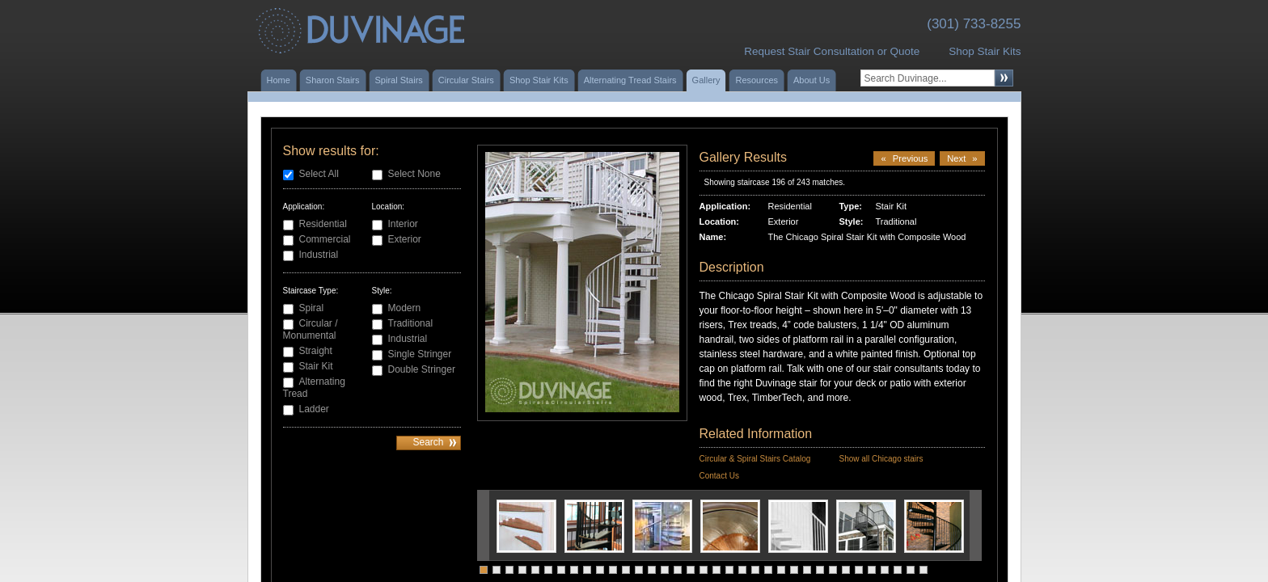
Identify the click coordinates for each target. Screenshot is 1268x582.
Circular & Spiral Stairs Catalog (755, 458)
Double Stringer (421, 369)
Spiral (311, 308)
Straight (315, 350)
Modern (404, 308)
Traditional (410, 323)
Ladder (314, 409)
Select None (414, 173)
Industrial (319, 254)
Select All (319, 173)
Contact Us (719, 475)
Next (962, 158)
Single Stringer (420, 354)
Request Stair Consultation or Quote (831, 51)
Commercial (325, 239)
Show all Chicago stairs (881, 458)
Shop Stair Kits (985, 51)
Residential (323, 224)
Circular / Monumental (310, 329)
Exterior (404, 239)
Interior (403, 224)
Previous (904, 158)
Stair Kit (316, 366)
